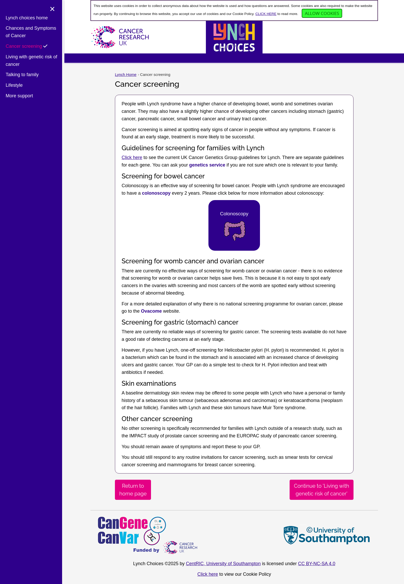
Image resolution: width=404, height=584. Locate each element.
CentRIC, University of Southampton (223, 563)
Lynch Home (126, 74)
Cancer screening (26, 46)
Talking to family (22, 75)
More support (19, 96)
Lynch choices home (27, 18)
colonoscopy (156, 193)
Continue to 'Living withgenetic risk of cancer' (321, 490)
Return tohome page (133, 490)
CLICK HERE (265, 14)
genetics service (207, 165)
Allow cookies (322, 13)
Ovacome (151, 311)
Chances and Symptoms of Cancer (31, 32)
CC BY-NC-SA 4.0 (316, 563)
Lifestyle (14, 85)
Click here (132, 157)
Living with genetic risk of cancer (31, 60)
